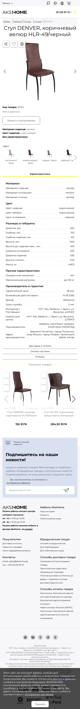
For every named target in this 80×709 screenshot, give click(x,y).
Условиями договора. (39, 694)
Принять (40, 704)
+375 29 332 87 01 (15, 565)
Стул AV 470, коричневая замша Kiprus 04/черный (58, 414)
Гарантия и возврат (12, 547)
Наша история (47, 511)
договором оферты (18, 482)
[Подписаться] (66, 490)
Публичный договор (50, 518)
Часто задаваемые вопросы (16, 550)
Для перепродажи (49, 547)
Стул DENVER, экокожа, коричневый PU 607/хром (21, 414)
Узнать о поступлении (21, 120)
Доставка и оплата (12, 543)
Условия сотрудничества (52, 543)
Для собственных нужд (52, 550)
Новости (44, 515)
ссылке (29, 529)
